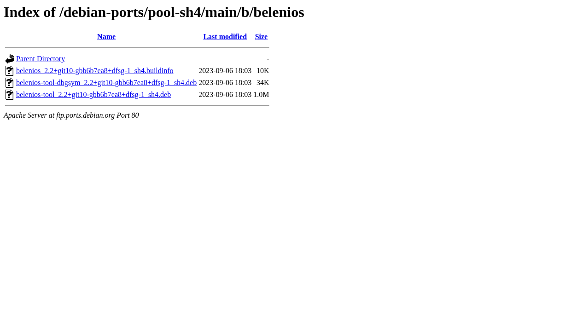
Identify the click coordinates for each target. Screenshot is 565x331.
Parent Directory (40, 59)
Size (261, 36)
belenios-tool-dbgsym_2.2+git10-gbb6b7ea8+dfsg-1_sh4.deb (106, 82)
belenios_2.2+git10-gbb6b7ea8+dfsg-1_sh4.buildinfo (95, 70)
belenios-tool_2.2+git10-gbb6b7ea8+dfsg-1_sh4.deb (93, 94)
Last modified (225, 36)
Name (106, 36)
